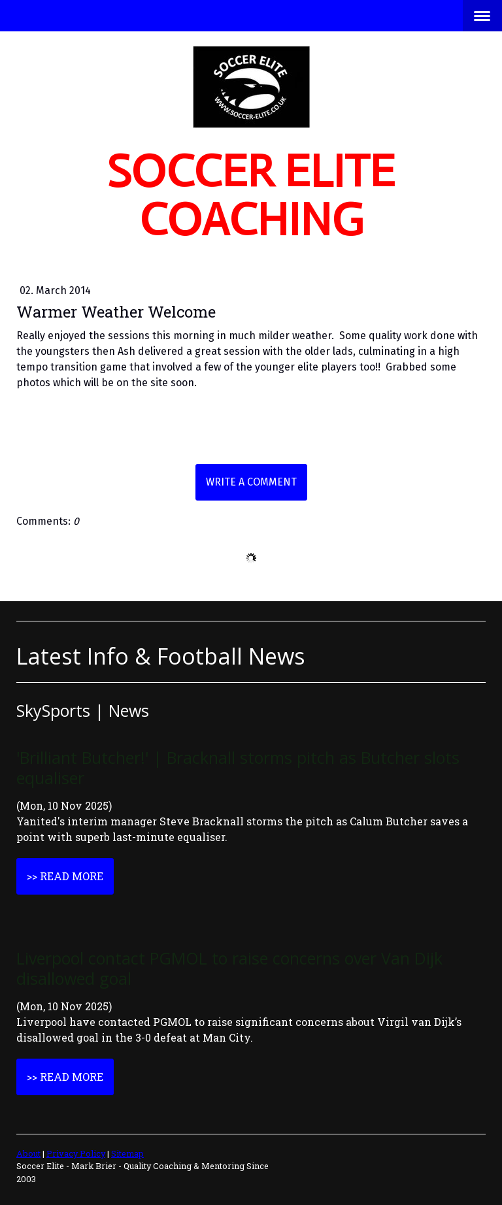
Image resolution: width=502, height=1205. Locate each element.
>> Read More (65, 876)
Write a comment (251, 482)
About (28, 1153)
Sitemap (127, 1153)
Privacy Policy (75, 1153)
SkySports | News (82, 710)
